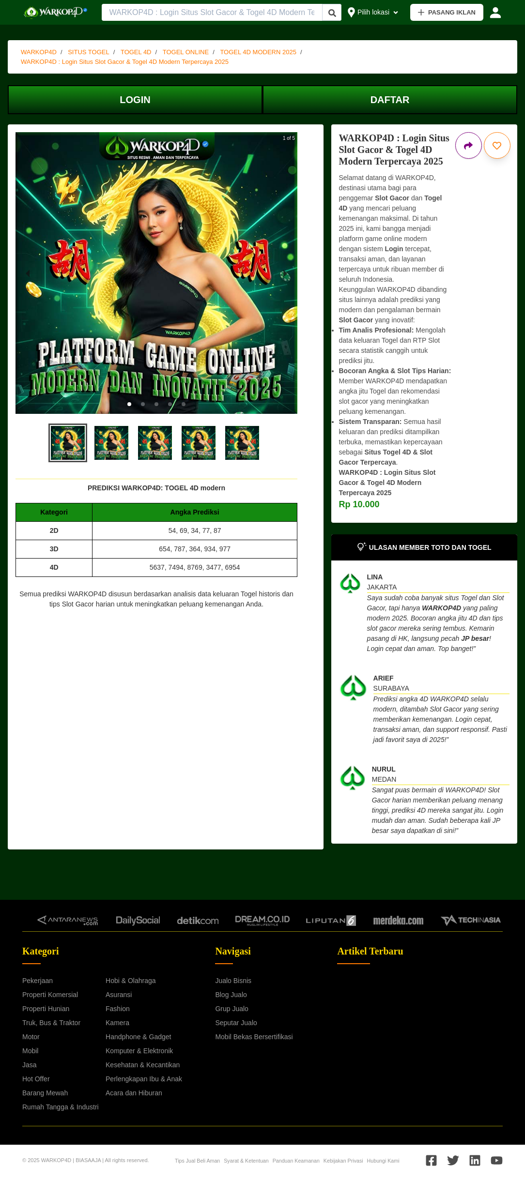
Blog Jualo (231, 995)
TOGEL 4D (136, 52)
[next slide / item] (285, 273)
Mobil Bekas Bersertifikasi (254, 1037)
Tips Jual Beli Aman (197, 1161)
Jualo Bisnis (233, 980)
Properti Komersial (50, 995)
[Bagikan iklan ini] (468, 145)
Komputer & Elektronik (139, 1051)
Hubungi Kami (383, 1161)
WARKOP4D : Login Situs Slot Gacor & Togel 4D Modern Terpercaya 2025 (125, 61)
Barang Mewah (45, 1093)
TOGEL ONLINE (186, 52)
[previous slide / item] (27, 273)
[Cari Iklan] (332, 12)
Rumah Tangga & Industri (60, 1107)
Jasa (29, 1065)
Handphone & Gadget (138, 1037)
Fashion (118, 1009)
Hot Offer (36, 1079)
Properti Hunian (45, 1009)
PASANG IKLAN (447, 12)
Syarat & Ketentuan (246, 1161)
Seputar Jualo (236, 1023)
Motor (31, 1037)
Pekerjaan (37, 980)
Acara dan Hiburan (134, 1093)
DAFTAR (390, 99)
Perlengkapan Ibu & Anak (144, 1079)
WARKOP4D (39, 52)
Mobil (30, 1051)
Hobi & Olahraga (131, 980)
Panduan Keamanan (296, 1161)
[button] (129, 404)
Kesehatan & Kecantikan (143, 1065)
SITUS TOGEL (88, 52)
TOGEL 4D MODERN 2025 (258, 52)
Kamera (117, 1023)
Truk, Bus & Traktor (51, 1023)
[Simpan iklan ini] (497, 145)
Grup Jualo (231, 1009)
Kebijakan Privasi (343, 1161)
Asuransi (119, 995)
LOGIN (135, 99)
